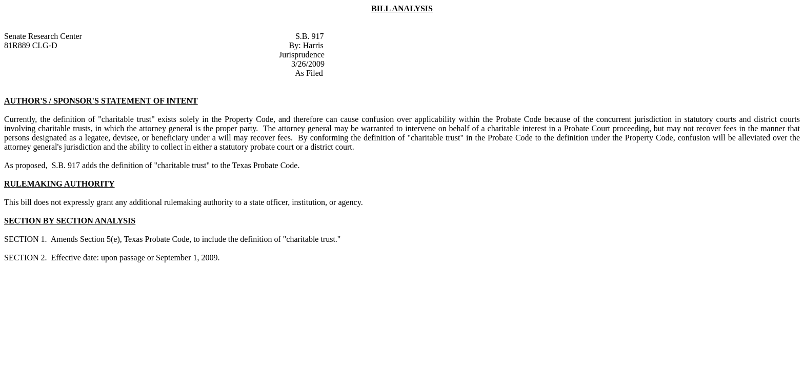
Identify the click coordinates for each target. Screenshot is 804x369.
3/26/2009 (308, 63)
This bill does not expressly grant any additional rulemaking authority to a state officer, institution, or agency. (183, 202)
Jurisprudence (302, 54)
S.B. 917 (309, 36)
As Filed (309, 73)
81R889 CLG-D (30, 45)
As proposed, (26, 165)
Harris (313, 45)
